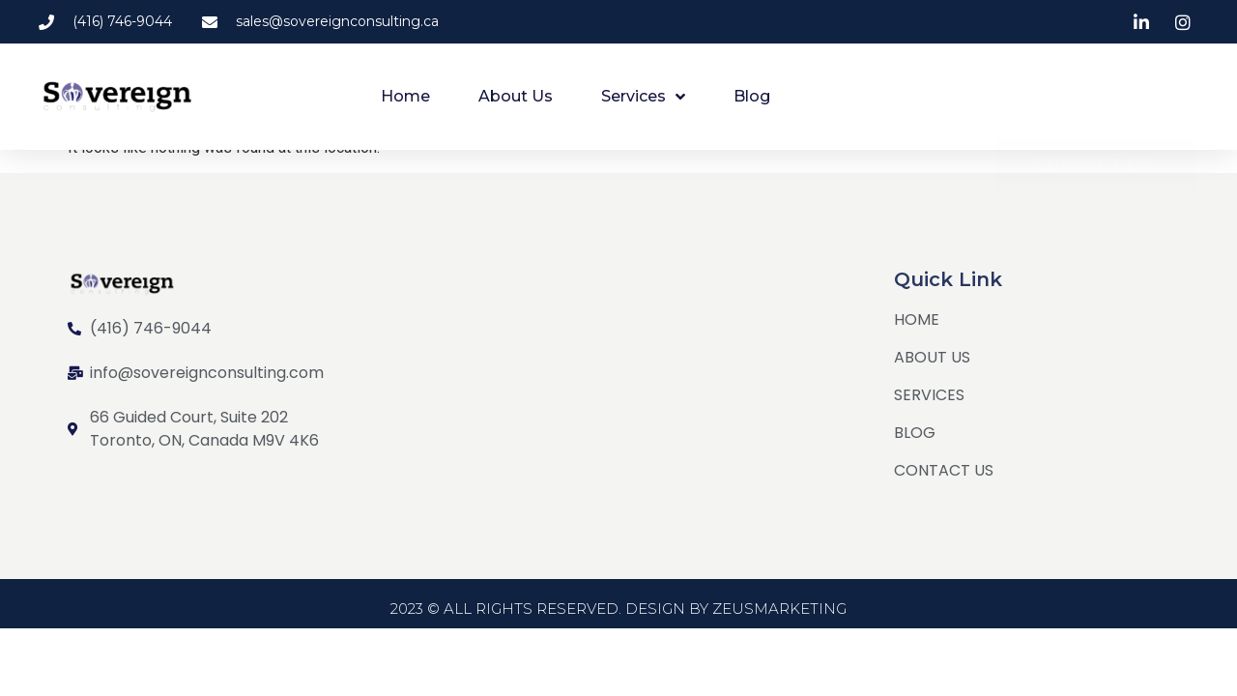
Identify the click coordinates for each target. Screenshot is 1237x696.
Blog (752, 96)
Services (643, 96)
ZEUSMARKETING (779, 622)
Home (405, 96)
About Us (515, 96)
